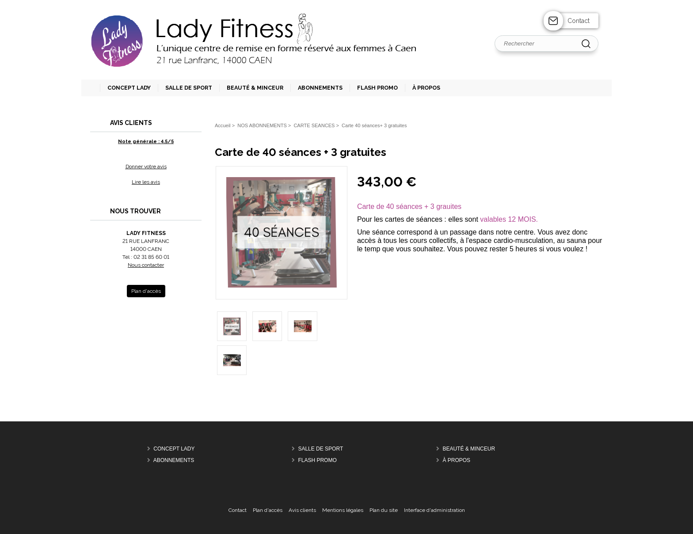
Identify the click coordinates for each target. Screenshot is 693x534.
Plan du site (383, 510)
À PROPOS (456, 460)
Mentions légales (342, 510)
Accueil (223, 125)
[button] (185, 88)
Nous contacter (146, 265)
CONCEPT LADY (173, 449)
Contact (578, 20)
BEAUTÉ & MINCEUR (468, 449)
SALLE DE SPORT (320, 449)
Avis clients (302, 510)
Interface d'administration (434, 510)
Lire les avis (146, 182)
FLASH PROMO (317, 460)
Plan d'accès (267, 510)
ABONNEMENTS (173, 460)
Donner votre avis (146, 166)
